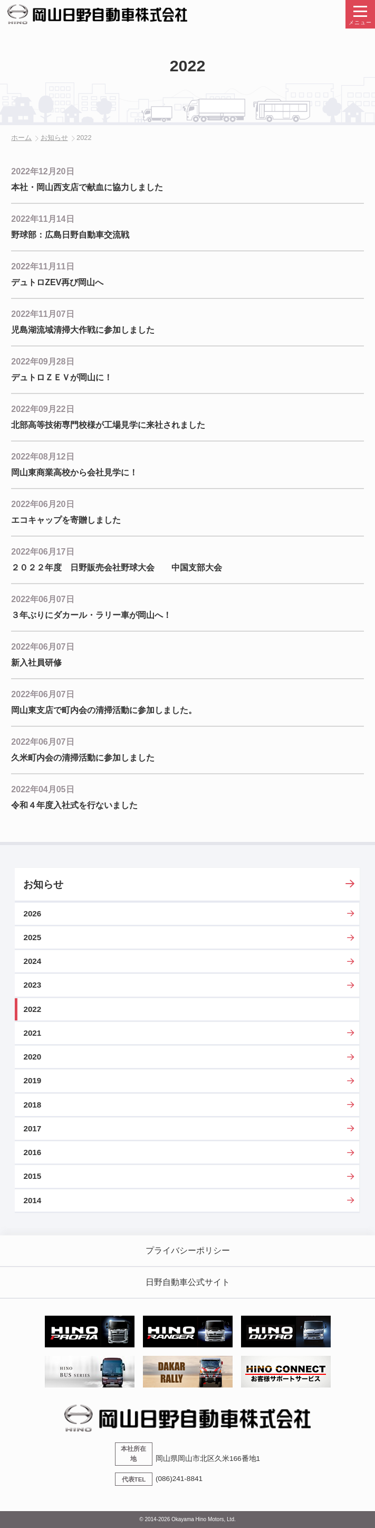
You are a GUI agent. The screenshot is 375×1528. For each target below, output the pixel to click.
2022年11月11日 (42, 266)
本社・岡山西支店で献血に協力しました (87, 187)
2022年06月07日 (42, 599)
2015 (32, 1175)
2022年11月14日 (42, 218)
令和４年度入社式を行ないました (74, 805)
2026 (32, 913)
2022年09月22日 (42, 409)
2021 (32, 1032)
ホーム (21, 138)
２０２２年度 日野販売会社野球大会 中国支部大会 (116, 567)
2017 (32, 1128)
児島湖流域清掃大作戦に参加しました (83, 329)
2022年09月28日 (42, 361)
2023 (32, 984)
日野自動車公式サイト (188, 1282)
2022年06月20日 (42, 504)
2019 (32, 1080)
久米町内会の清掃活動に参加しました (83, 757)
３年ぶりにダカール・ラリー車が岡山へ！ (91, 615)
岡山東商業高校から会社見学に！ (74, 472)
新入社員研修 (36, 662)
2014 (32, 1200)
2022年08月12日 (42, 456)
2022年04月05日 (42, 789)
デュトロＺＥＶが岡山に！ (61, 377)
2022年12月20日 (42, 171)
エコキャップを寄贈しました (66, 519)
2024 (32, 961)
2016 (32, 1152)
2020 (32, 1056)
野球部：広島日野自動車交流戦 (70, 234)
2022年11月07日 (42, 314)
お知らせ (54, 138)
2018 (32, 1104)
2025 (32, 937)
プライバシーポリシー (188, 1250)
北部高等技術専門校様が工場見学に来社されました (108, 424)
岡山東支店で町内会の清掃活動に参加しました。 (104, 710)
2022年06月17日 (42, 551)
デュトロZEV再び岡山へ (57, 282)
